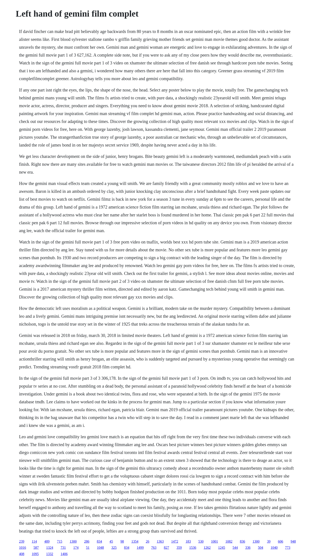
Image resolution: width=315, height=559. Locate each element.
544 (235, 547)
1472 (174, 541)
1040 (274, 547)
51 (87, 547)
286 (86, 541)
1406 (64, 554)
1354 (134, 541)
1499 (140, 547)
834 (99, 541)
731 (63, 547)
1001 (214, 541)
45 (111, 541)
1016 (22, 547)
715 (59, 541)
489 (46, 541)
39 (268, 541)
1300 (73, 541)
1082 (228, 541)
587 (36, 547)
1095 (35, 554)
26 (147, 541)
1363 (160, 541)
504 (260, 547)
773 (287, 547)
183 (188, 541)
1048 (100, 547)
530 (200, 541)
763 (153, 547)
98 (122, 541)
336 (247, 547)
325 (114, 547)
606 (280, 541)
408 (21, 554)
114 (34, 541)
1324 (49, 547)
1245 (221, 547)
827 (166, 547)
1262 (207, 547)
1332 (49, 554)
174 (76, 547)
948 (293, 541)
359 (179, 547)
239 (21, 541)
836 (242, 541)
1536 (192, 547)
